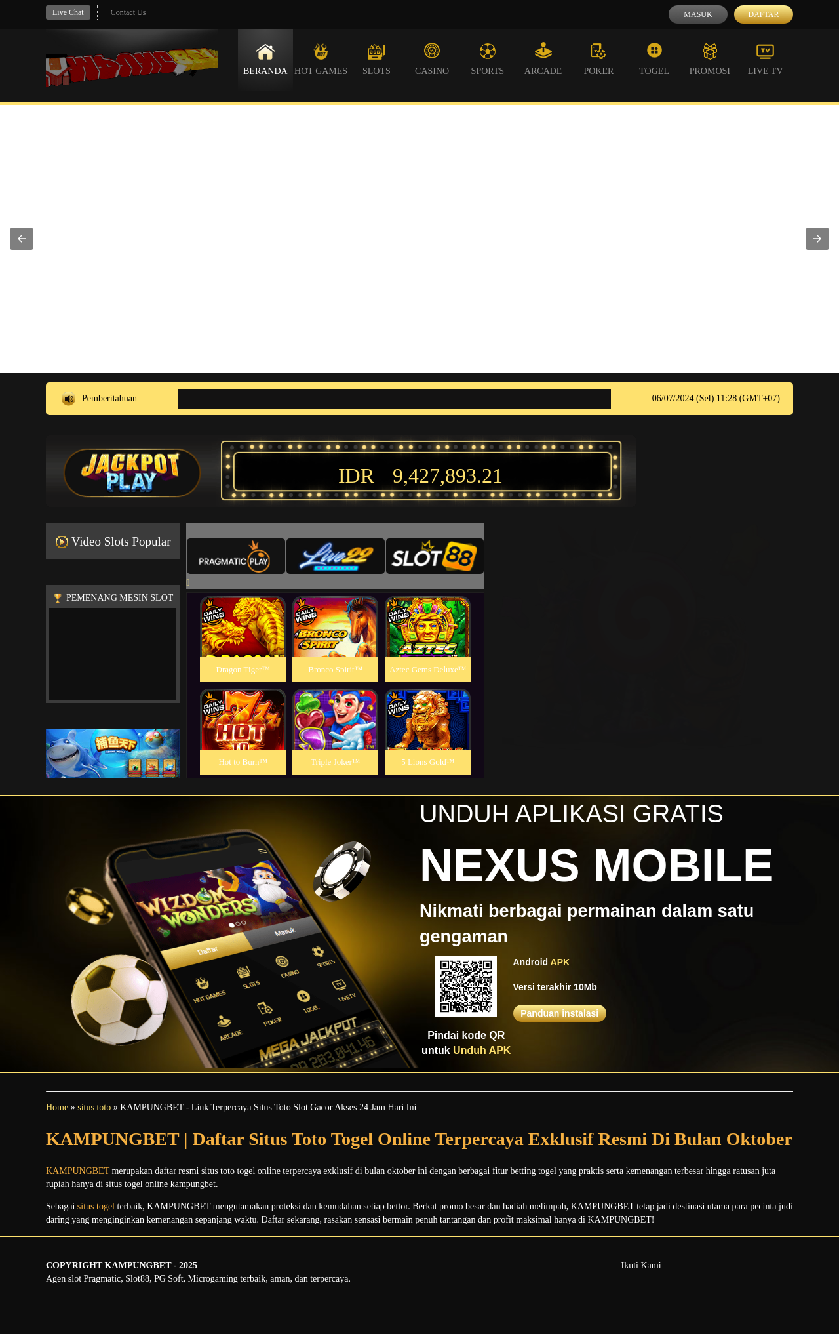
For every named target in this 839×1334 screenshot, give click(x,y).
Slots (376, 59)
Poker (598, 59)
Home (57, 1107)
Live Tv (765, 59)
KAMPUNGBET (77, 1171)
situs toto (94, 1107)
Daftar (763, 14)
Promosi (710, 59)
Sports (488, 59)
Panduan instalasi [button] (559, 1013)
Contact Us (128, 12)
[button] (21, 239)
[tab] (236, 556)
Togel (654, 59)
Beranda (265, 59)
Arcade (543, 59)
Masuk (698, 14)
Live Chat (68, 12)
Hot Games (320, 59)
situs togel (96, 1206)
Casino (432, 59)
